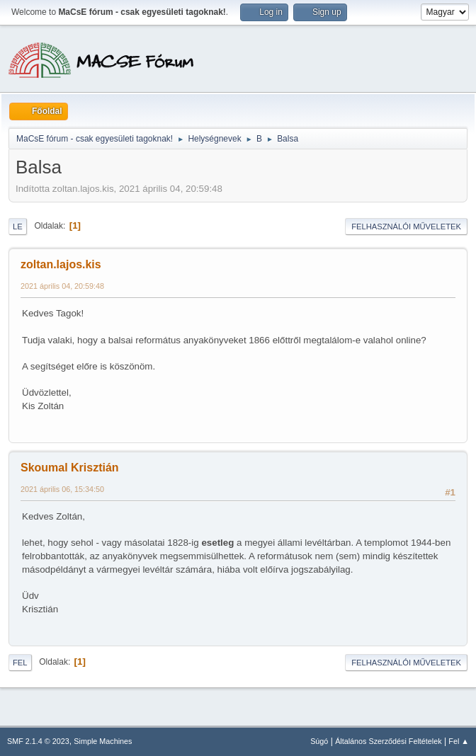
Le (18, 226)
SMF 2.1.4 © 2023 (38, 741)
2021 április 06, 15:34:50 (62, 489)
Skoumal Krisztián (70, 468)
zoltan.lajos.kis (61, 264)
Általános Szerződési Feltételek (388, 741)
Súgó (319, 741)
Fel (20, 662)
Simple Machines (103, 741)
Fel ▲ (458, 741)
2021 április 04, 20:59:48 (62, 286)
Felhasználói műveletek (406, 226)
